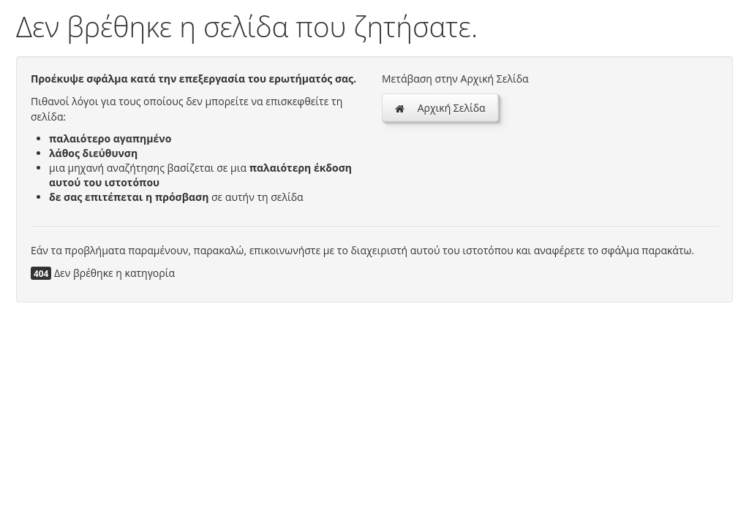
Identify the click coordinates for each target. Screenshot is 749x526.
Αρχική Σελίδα (440, 108)
